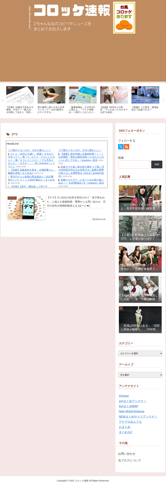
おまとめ (124, 427)
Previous (2, 100)
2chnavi (124, 395)
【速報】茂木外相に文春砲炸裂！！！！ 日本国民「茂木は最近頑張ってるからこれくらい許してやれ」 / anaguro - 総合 (81, 156)
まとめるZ (125, 432)
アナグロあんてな (130, 421)
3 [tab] (85, 120)
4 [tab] (90, 120)
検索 (121, 157)
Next (163, 100)
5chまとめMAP (128, 406)
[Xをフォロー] (121, 146)
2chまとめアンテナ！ (133, 401)
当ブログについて (129, 460)
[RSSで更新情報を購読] (126, 146)
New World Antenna (131, 411)
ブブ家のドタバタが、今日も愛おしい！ (29, 150)
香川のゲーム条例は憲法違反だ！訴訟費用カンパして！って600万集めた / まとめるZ (31, 179)
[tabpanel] (20, 100)
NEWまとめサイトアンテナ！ (138, 416)
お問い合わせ (126, 453)
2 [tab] (80, 120)
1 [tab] (75, 120)
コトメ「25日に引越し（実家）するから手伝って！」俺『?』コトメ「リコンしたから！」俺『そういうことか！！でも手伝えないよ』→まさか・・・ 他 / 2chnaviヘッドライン (31, 160)
